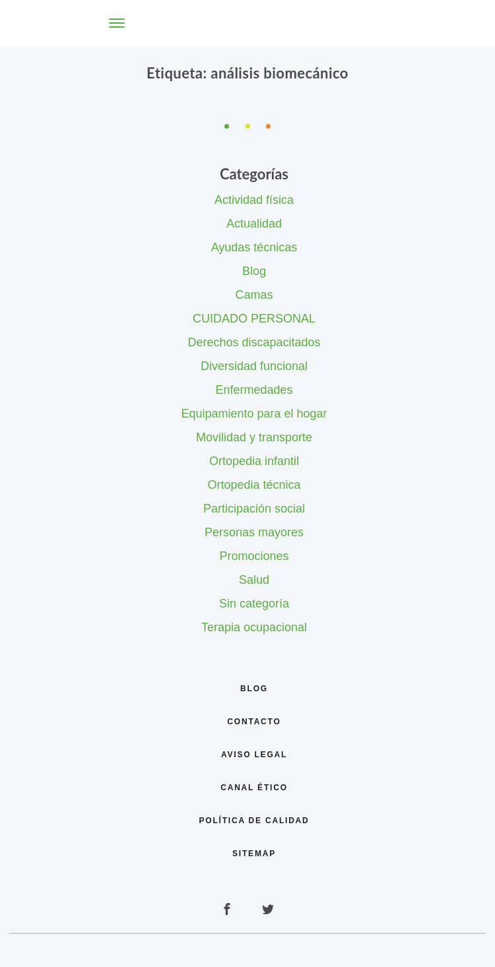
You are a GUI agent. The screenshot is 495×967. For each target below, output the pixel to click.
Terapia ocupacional (254, 627)
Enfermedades (253, 389)
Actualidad (254, 223)
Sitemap (254, 853)
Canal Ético (254, 787)
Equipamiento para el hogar (254, 413)
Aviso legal (254, 754)
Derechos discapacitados (253, 342)
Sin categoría (254, 603)
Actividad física (254, 199)
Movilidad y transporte (254, 437)
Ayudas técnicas (254, 247)
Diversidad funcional (254, 366)
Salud (254, 579)
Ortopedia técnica (253, 484)
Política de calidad (254, 820)
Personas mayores (254, 532)
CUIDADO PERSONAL (254, 318)
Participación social (254, 508)
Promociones (253, 556)
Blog (254, 271)
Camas (254, 294)
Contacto (253, 721)
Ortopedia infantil (254, 461)
